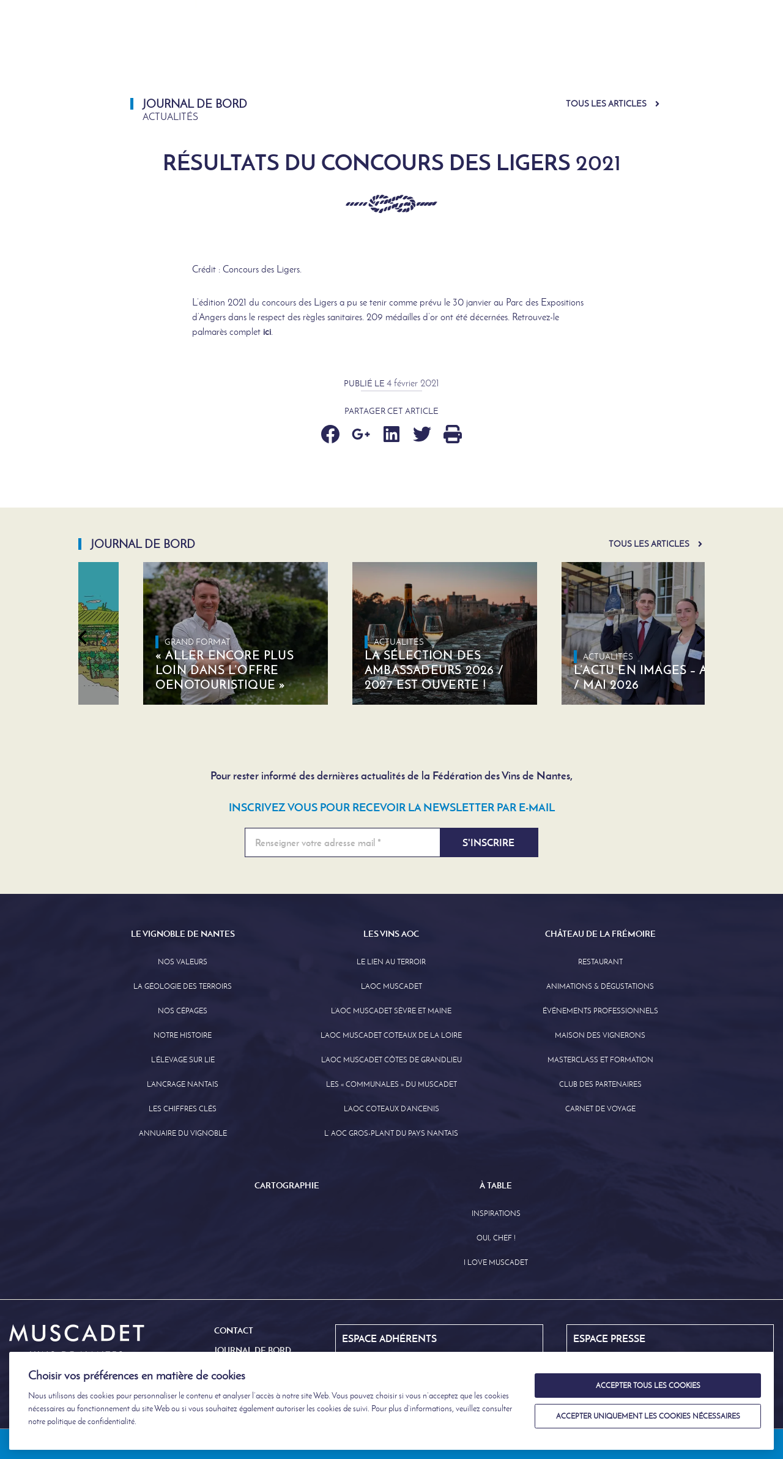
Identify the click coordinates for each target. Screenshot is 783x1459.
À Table (740, 51)
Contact (233, 1330)
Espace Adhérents (474, 11)
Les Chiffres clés (183, 1109)
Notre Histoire (183, 1035)
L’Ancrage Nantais (182, 1084)
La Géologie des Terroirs (182, 986)
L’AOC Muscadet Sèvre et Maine (391, 1011)
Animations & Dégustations (600, 986)
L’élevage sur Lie (183, 1060)
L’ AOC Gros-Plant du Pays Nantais (391, 1133)
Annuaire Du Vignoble (183, 1133)
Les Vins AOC (413, 51)
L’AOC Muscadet (391, 986)
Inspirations (496, 1213)
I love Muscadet (496, 1262)
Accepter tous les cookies (648, 1385)
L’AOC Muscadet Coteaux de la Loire (391, 1035)
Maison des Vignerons (600, 1035)
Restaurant (600, 962)
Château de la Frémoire (534, 51)
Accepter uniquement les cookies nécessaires (648, 1416)
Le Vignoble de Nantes (293, 51)
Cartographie (660, 51)
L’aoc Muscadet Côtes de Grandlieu (391, 1060)
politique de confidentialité (91, 1421)
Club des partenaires (600, 1084)
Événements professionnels (600, 1011)
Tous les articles (606, 104)
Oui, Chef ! (496, 1238)
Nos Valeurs (182, 962)
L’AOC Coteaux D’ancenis (391, 1109)
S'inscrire (488, 842)
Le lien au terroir (391, 962)
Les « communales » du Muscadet (391, 1084)
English (664, 11)
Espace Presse (376, 11)
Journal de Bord (578, 11)
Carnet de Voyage (600, 1109)
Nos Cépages (182, 1011)
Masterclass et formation (600, 1060)
